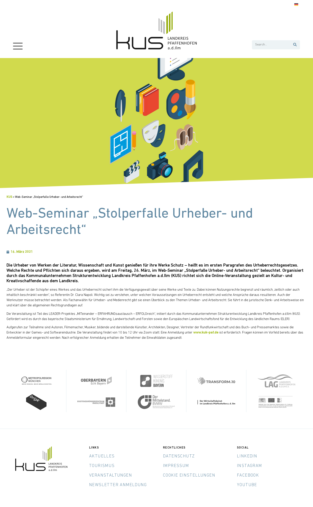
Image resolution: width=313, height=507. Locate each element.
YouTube (247, 485)
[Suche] (295, 44)
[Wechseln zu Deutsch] (296, 5)
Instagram (249, 466)
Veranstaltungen (110, 475)
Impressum (176, 466)
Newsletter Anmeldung (118, 485)
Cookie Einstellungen (189, 475)
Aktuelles (102, 456)
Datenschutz (179, 456)
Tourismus (102, 466)
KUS (9, 197)
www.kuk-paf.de (205, 332)
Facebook (248, 475)
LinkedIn (247, 456)
